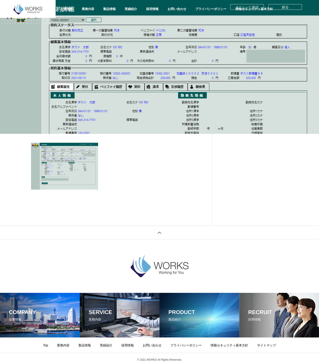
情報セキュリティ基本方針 (254, 9)
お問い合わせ (177, 9)
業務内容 (88, 9)
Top (45, 345)
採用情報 (152, 9)
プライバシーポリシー (211, 9)
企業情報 (66, 9)
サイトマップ (266, 345)
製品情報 (109, 9)
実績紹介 (131, 9)
